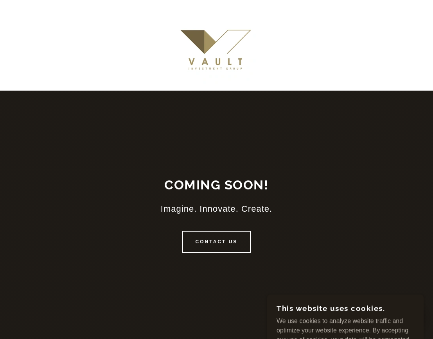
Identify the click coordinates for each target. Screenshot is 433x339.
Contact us (217, 241)
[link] (217, 44)
